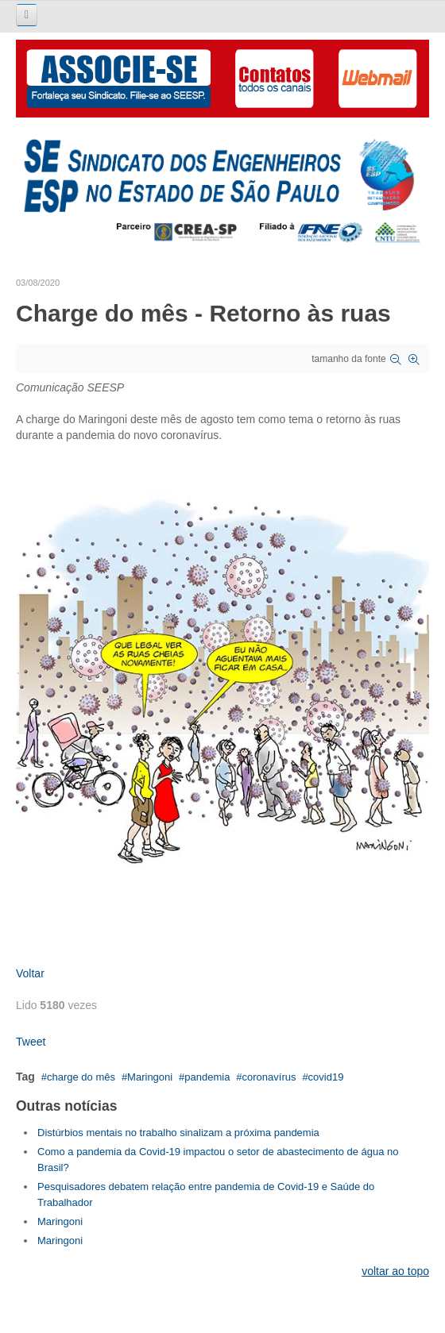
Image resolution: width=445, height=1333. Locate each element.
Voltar (30, 973)
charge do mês (81, 1077)
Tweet (30, 1041)
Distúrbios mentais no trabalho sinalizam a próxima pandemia (178, 1132)
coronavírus (269, 1077)
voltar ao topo (395, 1271)
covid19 (326, 1077)
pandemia (207, 1077)
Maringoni (149, 1077)
